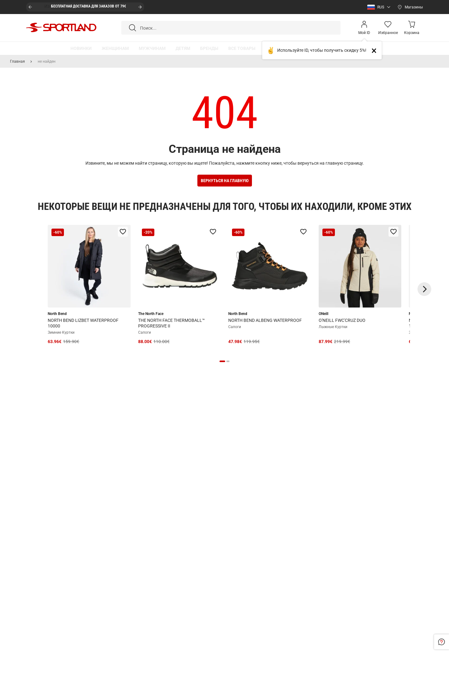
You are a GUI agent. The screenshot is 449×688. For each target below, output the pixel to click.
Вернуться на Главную (225, 180)
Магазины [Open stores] (414, 7)
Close (376, 50)
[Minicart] (411, 28)
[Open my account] (364, 28)
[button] (377, 7)
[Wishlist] (388, 28)
